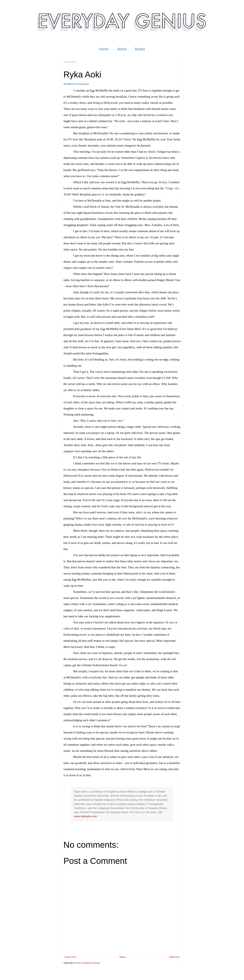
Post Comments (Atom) (88, 962)
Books (140, 49)
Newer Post (70, 957)
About (121, 49)
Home (104, 49)
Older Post (174, 957)
